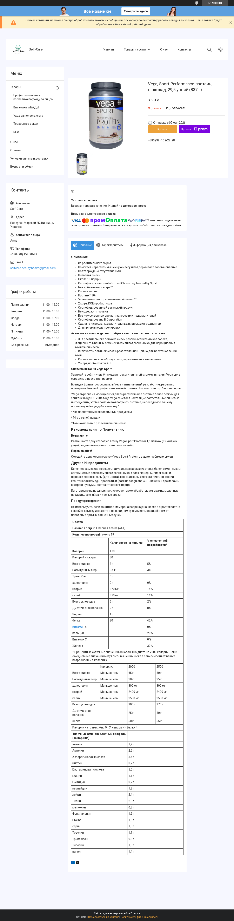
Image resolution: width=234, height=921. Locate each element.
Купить (162, 129)
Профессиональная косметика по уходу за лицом (33, 97)
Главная (108, 49)
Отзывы (15, 150)
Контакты (184, 49)
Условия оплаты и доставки (29, 158)
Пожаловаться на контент (103, 917)
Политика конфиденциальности (139, 917)
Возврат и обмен (21, 166)
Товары (15, 87)
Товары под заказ (25, 123)
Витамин (78, 626)
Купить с (194, 129)
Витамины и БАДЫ (26, 107)
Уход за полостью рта (28, 115)
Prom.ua (135, 913)
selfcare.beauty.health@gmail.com (33, 268)
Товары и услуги (135, 49)
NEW (16, 132)
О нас (164, 49)
